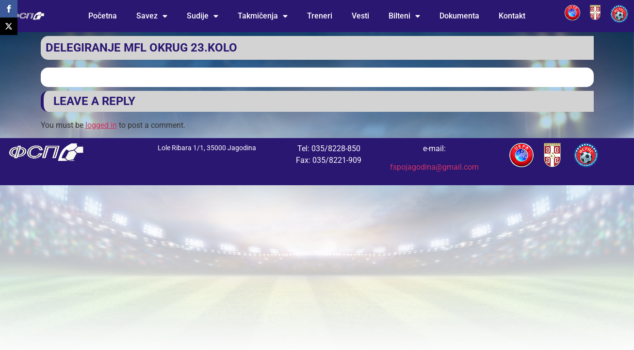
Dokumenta (459, 15)
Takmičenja (263, 16)
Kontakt (512, 15)
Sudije (202, 16)
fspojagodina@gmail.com (434, 167)
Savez (151, 16)
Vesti (360, 15)
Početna (102, 15)
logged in (101, 125)
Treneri (319, 15)
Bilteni (404, 16)
